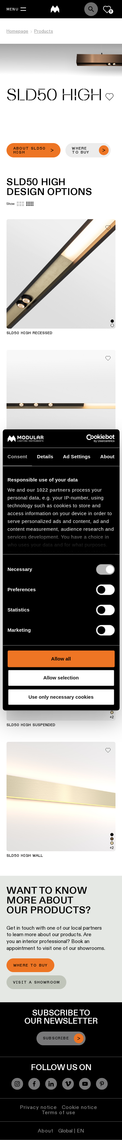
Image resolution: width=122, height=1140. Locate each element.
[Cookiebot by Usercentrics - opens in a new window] (87, 438)
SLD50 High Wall (25, 856)
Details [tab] (45, 456)
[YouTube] (85, 1084)
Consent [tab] (17, 456)
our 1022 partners (48, 490)
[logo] (55, 9)
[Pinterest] (102, 1084)
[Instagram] (17, 1084)
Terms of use (58, 1112)
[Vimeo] (68, 1084)
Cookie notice (79, 1107)
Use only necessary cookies (60, 697)
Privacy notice (38, 1107)
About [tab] (107, 456)
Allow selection (61, 678)
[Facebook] (34, 1084)
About (45, 1131)
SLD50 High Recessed (29, 333)
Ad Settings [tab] (76, 456)
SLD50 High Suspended (31, 725)
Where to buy (30, 966)
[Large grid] (20, 204)
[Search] (91, 9)
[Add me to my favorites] (109, 97)
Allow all (61, 658)
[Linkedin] (51, 1084)
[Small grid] (30, 204)
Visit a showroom (36, 983)
